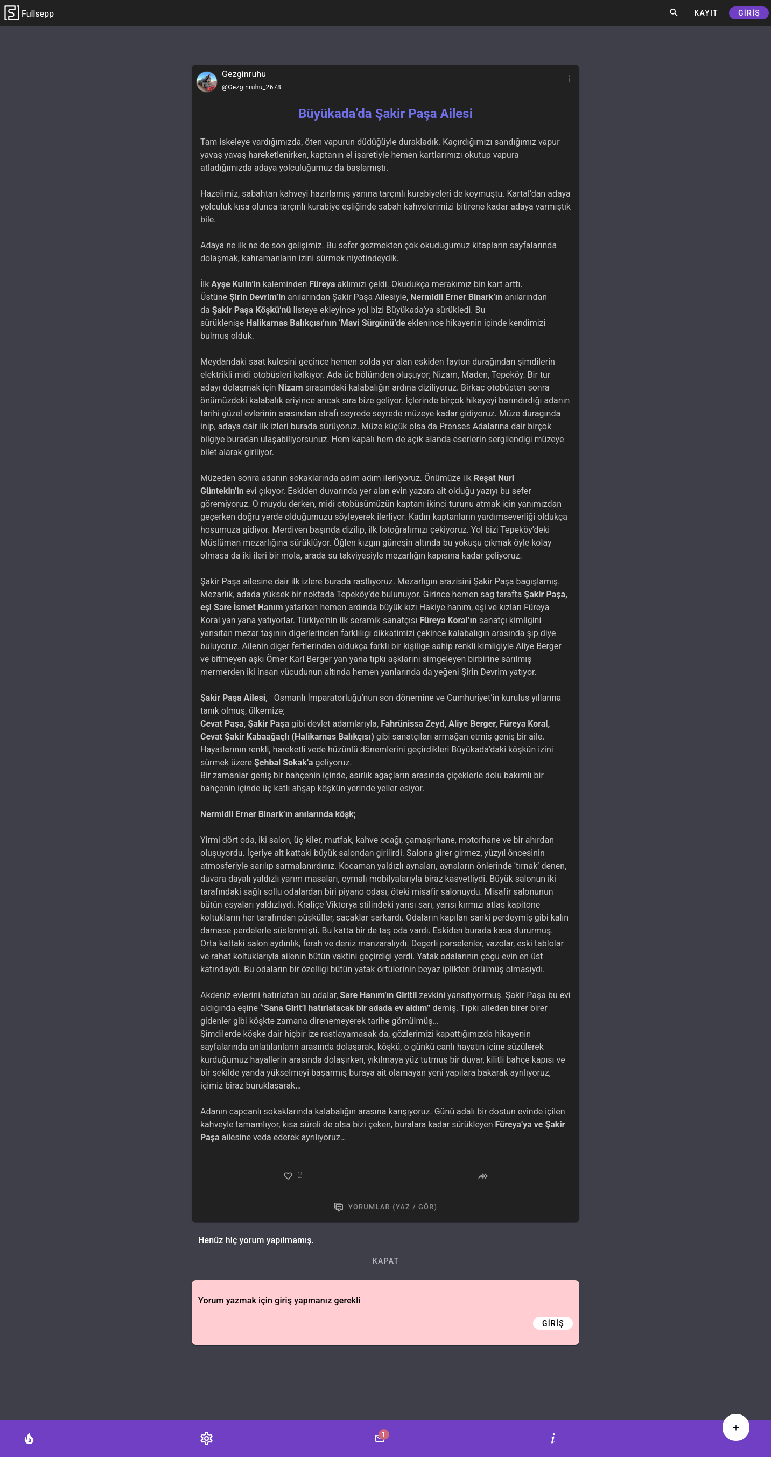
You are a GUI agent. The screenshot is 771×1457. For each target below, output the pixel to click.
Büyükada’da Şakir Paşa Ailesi (385, 113)
